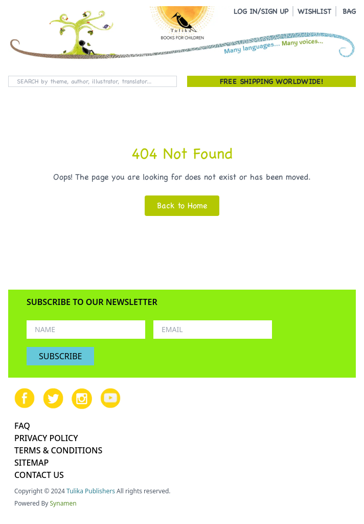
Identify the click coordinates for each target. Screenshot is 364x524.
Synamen (63, 503)
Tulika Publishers (90, 491)
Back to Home (182, 205)
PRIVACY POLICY (46, 438)
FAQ (22, 425)
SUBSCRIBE (60, 356)
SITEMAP (31, 462)
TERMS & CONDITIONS (58, 450)
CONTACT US (39, 475)
